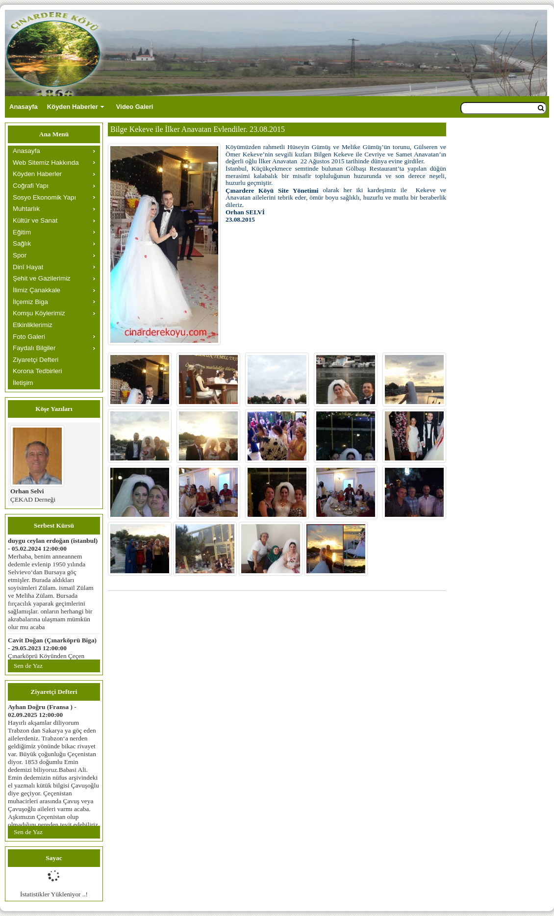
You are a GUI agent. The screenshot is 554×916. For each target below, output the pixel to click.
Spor (19, 255)
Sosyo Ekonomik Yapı (44, 197)
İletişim (23, 382)
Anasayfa (23, 106)
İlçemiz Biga (30, 301)
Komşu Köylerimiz (39, 313)
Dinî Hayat (28, 267)
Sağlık (22, 243)
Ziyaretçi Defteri (35, 359)
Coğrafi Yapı (31, 185)
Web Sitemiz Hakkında (46, 162)
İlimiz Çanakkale (36, 290)
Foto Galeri (29, 336)
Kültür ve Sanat (35, 220)
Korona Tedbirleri (37, 371)
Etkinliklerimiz (32, 325)
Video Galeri (134, 106)
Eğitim (22, 232)
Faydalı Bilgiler (34, 348)
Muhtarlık (26, 208)
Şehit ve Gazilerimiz (42, 278)
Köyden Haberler (72, 106)
